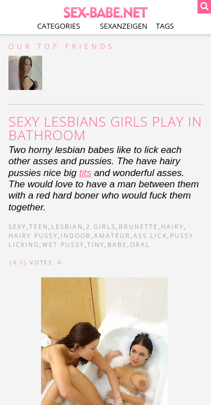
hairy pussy (33, 235)
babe (117, 244)
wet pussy (63, 244)
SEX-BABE (105, 11)
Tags (165, 25)
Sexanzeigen (123, 25)
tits (85, 173)
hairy (172, 226)
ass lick (150, 235)
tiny (96, 244)
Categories (58, 25)
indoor (76, 235)
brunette (138, 226)
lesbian (67, 226)
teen (38, 226)
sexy (17, 226)
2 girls (101, 226)
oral (140, 244)
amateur (112, 235)
